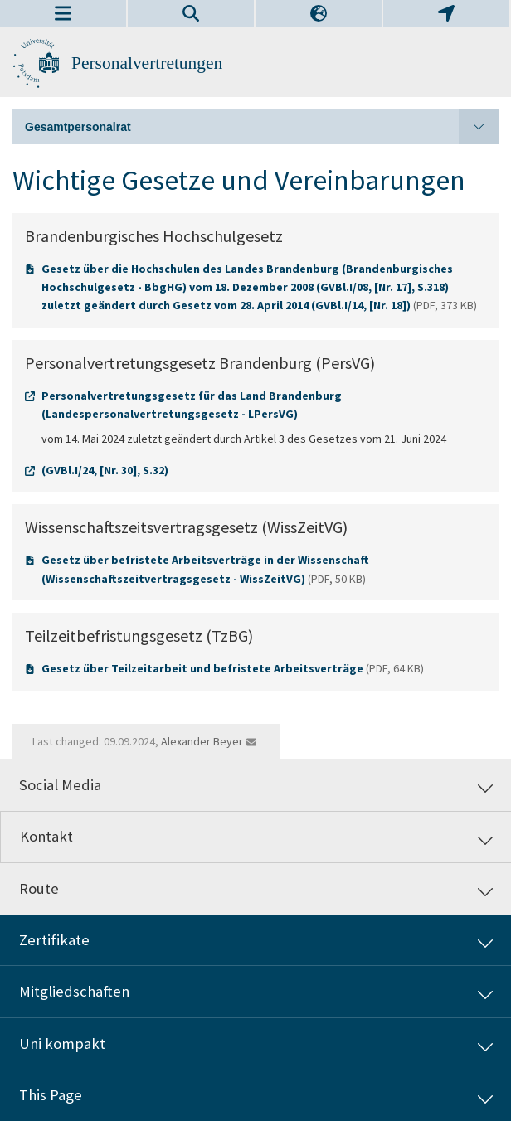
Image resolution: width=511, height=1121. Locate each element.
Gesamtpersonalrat (262, 126)
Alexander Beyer (202, 741)
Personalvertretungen (146, 63)
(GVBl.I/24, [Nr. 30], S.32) (104, 470)
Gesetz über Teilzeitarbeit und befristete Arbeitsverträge (202, 668)
